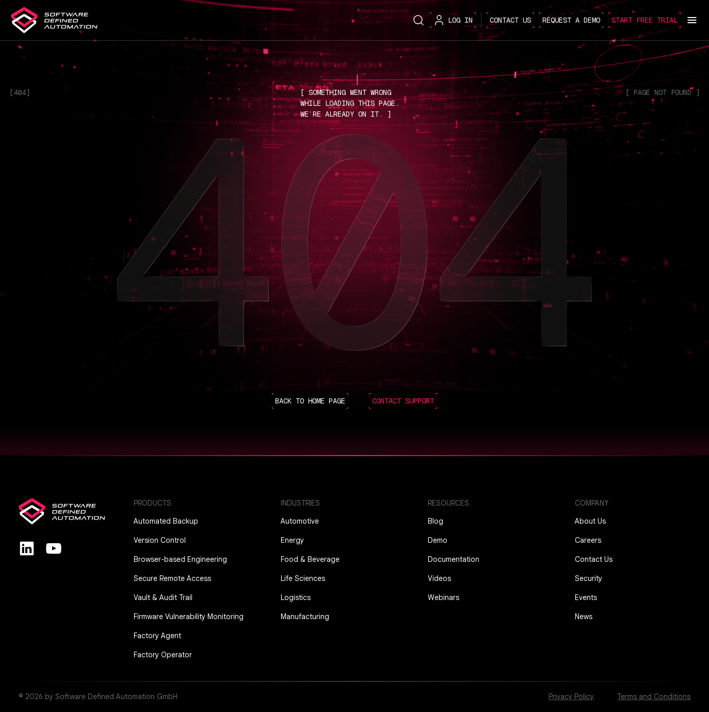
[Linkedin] (27, 548)
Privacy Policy (571, 696)
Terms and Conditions (653, 696)
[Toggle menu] (692, 20)
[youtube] (53, 548)
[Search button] (418, 19)
